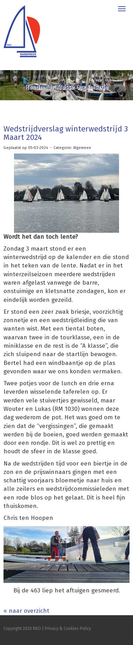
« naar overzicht (26, 611)
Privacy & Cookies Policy (68, 628)
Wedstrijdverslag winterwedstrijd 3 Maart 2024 (66, 133)
